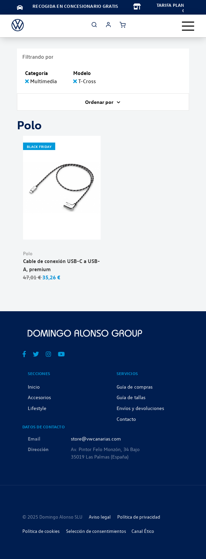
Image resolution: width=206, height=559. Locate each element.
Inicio (34, 387)
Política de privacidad (138, 517)
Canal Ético (142, 531)
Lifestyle (37, 408)
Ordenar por (100, 102)
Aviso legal (100, 517)
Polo (28, 253)
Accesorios (39, 397)
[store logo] (18, 25)
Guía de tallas (131, 397)
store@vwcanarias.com (96, 438)
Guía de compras (134, 387)
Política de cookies (41, 531)
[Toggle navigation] (188, 26)
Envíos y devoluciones (140, 408)
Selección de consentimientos (96, 531)
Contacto (126, 419)
